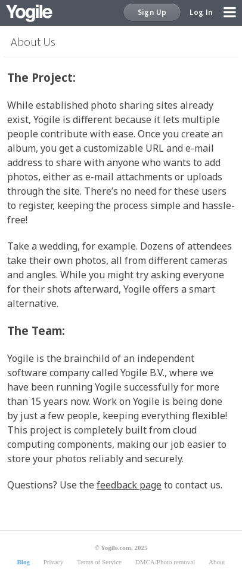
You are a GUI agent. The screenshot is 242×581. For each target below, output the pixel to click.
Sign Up (152, 12)
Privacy (54, 561)
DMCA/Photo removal (165, 561)
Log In (201, 12)
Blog (23, 561)
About (217, 561)
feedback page (129, 484)
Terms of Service (99, 561)
